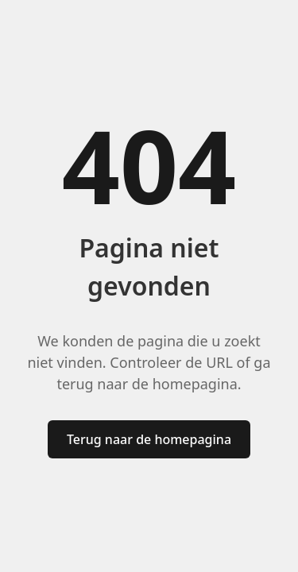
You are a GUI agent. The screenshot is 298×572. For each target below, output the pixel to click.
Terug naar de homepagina (149, 439)
